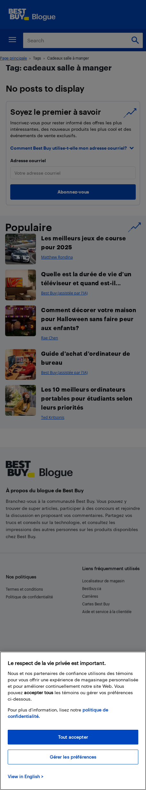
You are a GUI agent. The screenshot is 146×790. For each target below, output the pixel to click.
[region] (73, 721)
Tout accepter (73, 737)
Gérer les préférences (73, 757)
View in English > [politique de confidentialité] (25, 776)
